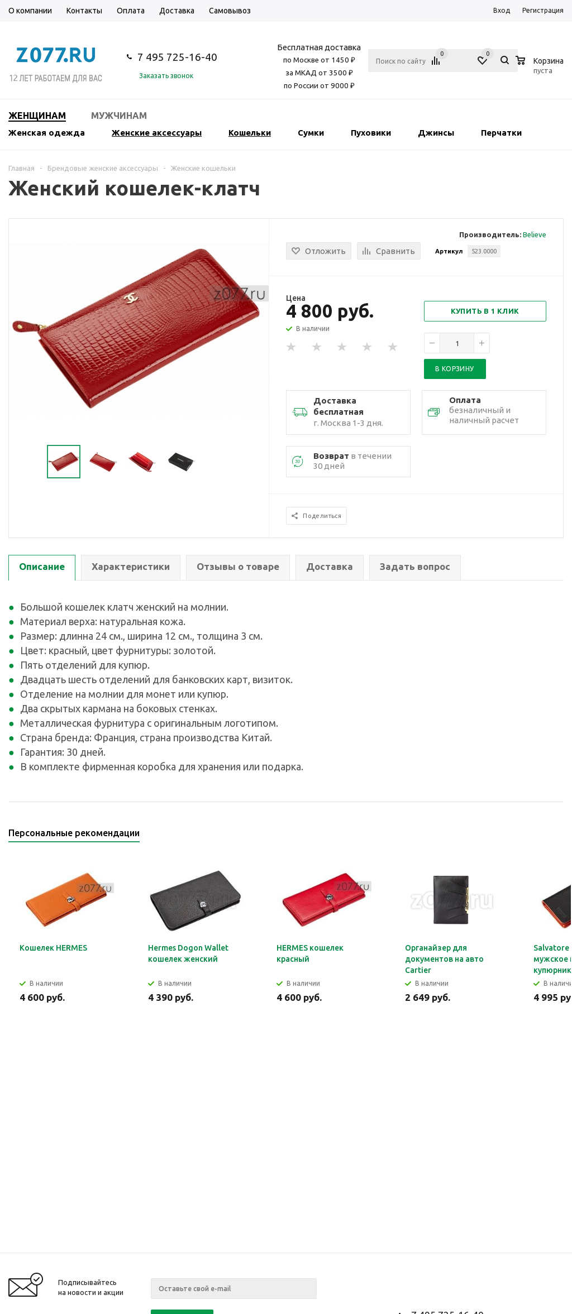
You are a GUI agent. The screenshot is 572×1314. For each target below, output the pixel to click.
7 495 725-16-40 (177, 57)
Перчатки (501, 132)
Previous (536, 836)
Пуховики (371, 132)
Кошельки (249, 132)
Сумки (311, 132)
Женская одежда (46, 132)
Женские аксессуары (157, 132)
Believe (534, 234)
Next (555, 836)
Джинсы (436, 132)
